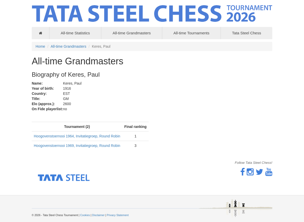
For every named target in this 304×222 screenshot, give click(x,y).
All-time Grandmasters (132, 33)
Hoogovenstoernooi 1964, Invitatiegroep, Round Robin (77, 136)
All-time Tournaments (191, 33)
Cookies (85, 215)
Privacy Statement (117, 215)
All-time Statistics (75, 33)
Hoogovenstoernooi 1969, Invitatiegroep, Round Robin (77, 146)
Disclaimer (98, 215)
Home (40, 46)
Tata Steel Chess (246, 33)
